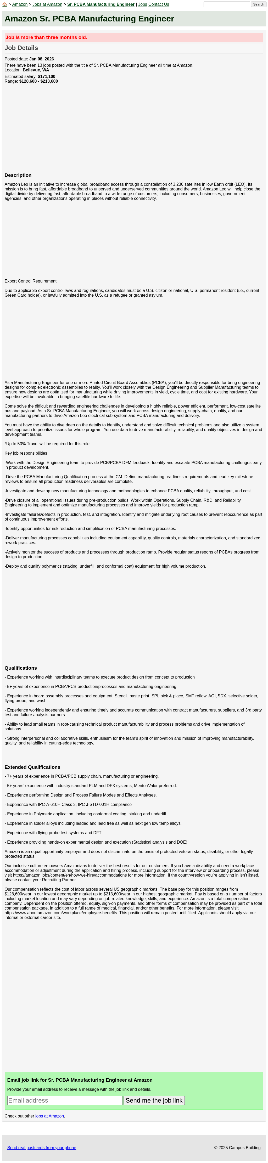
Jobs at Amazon (47, 4)
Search (258, 4)
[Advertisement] (134, 130)
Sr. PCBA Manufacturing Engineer (101, 4)
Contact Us (158, 4)
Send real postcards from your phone (41, 1147)
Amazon (20, 4)
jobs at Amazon (49, 1116)
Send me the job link (154, 1100)
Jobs (142, 4)
